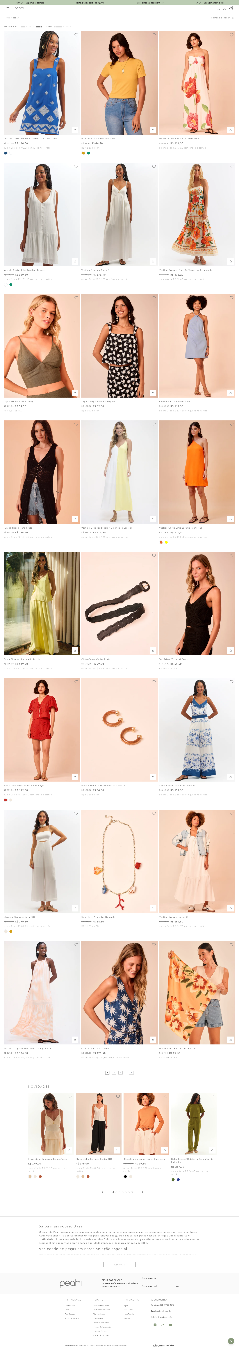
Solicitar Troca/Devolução (161, 1317)
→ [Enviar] (177, 1286)
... (125, 1072)
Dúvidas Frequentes (101, 1305)
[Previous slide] (102, 1192)
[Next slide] (142, 1192)
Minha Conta (128, 1310)
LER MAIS (119, 1264)
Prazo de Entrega (100, 1331)
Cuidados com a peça (101, 1335)
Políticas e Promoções (101, 1310)
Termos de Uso (99, 1314)
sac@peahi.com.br (163, 1311)
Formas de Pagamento (102, 1327)
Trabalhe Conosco (71, 1318)
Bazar (15, 17)
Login (125, 1305)
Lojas (67, 1310)
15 (131, 1072)
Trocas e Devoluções (101, 1322)
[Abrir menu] (8, 8)
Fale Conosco (70, 1314)
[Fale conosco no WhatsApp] (231, 1341)
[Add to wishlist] (76, 35)
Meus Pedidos (128, 1314)
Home (7, 17)
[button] (5, 153)
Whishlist (127, 1318)
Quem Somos (70, 1305)
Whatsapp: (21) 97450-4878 (162, 1305)
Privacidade (98, 1318)
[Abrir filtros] (222, 18)
